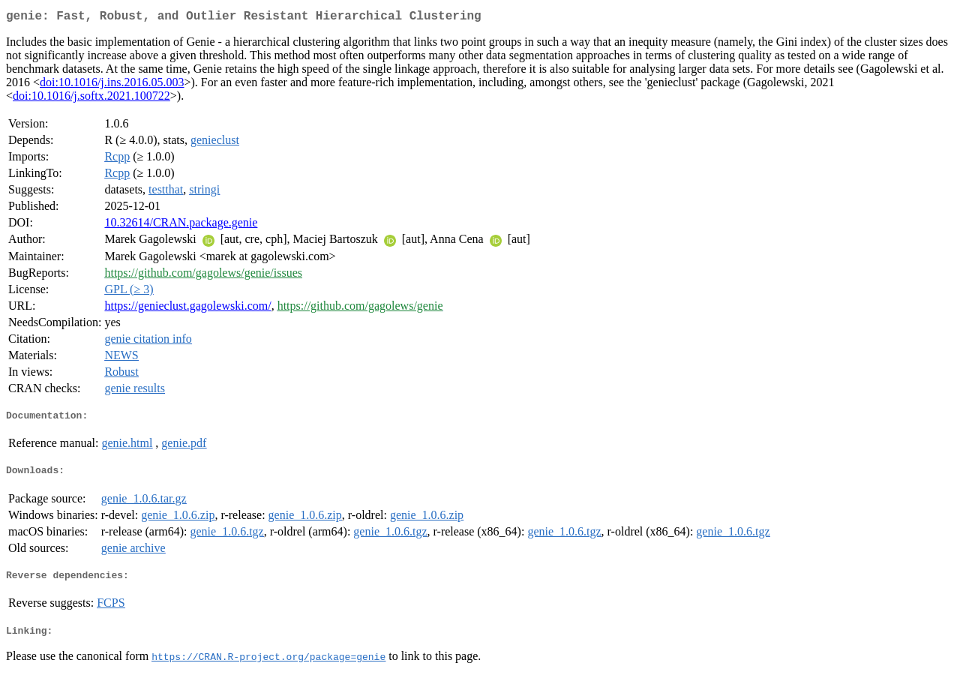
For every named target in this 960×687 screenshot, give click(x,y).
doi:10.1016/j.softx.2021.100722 (91, 98)
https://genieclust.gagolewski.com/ (187, 308)
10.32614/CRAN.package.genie (180, 225)
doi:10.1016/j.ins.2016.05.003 (112, 85)
